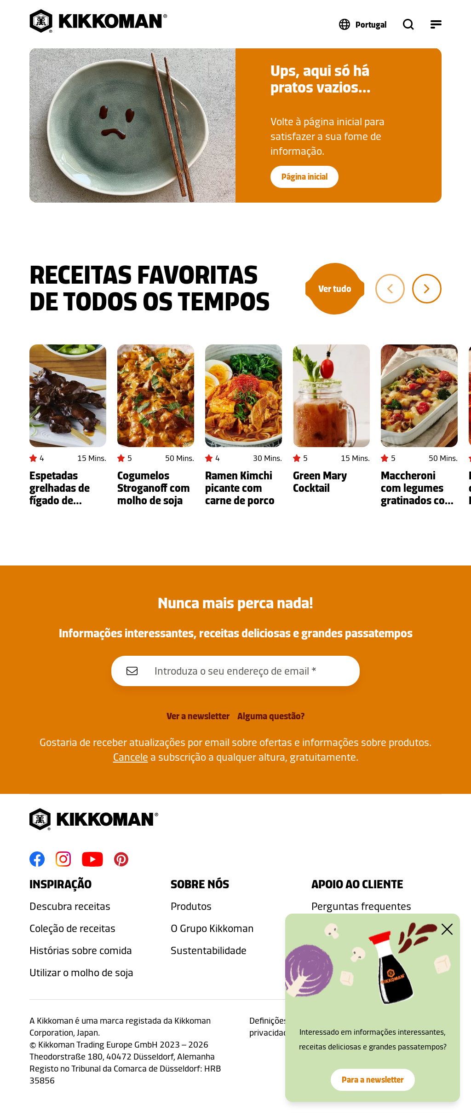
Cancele (130, 756)
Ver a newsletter (198, 716)
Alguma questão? (270, 716)
